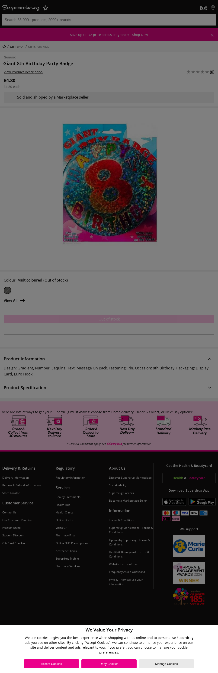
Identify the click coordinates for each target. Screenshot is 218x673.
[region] (109, 649)
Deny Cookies (109, 664)
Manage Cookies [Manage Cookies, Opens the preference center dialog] (166, 664)
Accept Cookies (51, 664)
